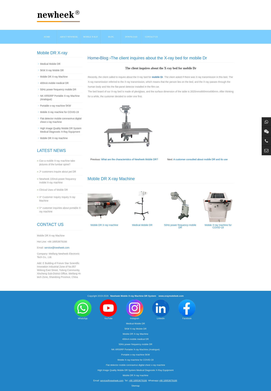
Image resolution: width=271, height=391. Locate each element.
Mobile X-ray (90, 37)
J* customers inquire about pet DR (57, 171)
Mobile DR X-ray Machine (54, 76)
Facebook (187, 309)
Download (131, 37)
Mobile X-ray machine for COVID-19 (218, 226)
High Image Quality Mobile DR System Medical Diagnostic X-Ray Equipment (135, 370)
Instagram (134, 309)
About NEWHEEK (69, 37)
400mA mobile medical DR (54, 83)
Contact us (151, 37)
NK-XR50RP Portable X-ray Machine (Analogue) (135, 349)
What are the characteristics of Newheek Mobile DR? (129, 159)
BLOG (111, 37)
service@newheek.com (56, 247)
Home (47, 37)
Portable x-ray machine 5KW (55, 105)
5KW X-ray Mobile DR (52, 70)
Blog (104, 58)
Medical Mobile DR (142, 225)
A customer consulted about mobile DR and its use (200, 159)
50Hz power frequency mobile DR (180, 226)
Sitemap (135, 385)
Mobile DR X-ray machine (104, 225)
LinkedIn (160, 309)
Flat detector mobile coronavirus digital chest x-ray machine (135, 365)
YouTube (108, 309)
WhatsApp (82, 309)
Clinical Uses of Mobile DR (53, 189)
